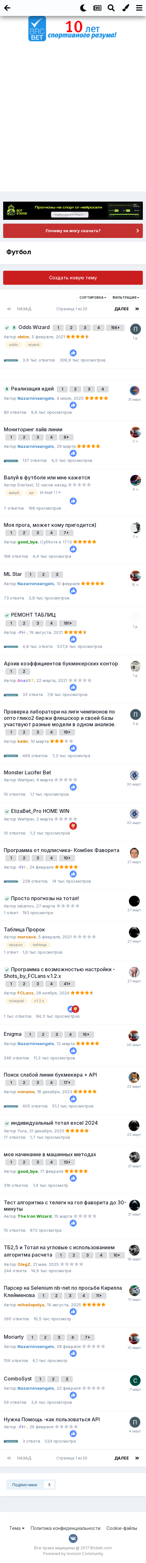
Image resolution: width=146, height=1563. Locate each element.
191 (68, 623)
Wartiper (25, 779)
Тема (17, 1528)
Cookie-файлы (121, 1528)
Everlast (25, 484)
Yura (22, 1130)
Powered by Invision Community (73, 1553)
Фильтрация (125, 297)
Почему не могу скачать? (73, 230)
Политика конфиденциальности (65, 1528)
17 (67, 1082)
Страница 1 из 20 (72, 308)
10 (67, 858)
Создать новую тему (73, 277)
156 (115, 327)
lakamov (25, 905)
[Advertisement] (73, 118)
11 (99, 1295)
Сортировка (92, 297)
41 (67, 983)
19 (67, 732)
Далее (121, 308)
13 (67, 1162)
